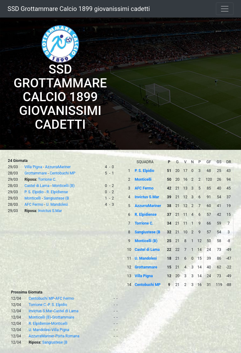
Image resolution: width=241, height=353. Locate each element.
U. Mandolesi (57, 204)
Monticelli (32, 198)
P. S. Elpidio (34, 192)
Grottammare (35, 173)
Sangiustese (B (56, 198)
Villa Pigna (33, 167)
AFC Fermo (33, 204)
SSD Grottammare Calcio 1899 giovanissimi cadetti (79, 9)
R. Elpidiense (57, 192)
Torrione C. (47, 179)
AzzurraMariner (58, 167)
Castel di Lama (36, 186)
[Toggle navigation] (224, 9)
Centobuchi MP (63, 173)
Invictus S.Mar (50, 211)
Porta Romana (67, 336)
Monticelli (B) (63, 186)
